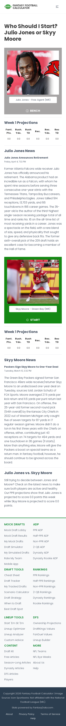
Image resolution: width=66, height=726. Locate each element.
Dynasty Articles (14, 668)
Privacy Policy (26, 714)
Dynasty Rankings (44, 598)
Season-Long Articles (17, 662)
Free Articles (11, 657)
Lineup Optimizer (14, 629)
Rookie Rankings (43, 603)
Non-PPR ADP (41, 541)
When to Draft (12, 603)
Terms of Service (50, 714)
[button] (57, 7)
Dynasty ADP (41, 552)
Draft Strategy (12, 598)
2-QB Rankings (42, 592)
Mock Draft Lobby (15, 530)
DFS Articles (11, 674)
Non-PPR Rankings (44, 586)
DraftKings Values (44, 629)
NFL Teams (39, 651)
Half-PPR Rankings (44, 581)
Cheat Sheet (12, 575)
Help (36, 668)
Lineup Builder (41, 640)
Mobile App (11, 564)
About (9, 714)
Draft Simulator (13, 547)
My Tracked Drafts (15, 586)
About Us (38, 662)
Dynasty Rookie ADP (45, 558)
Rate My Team (13, 558)
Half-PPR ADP (41, 535)
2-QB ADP (39, 547)
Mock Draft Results (15, 535)
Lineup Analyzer (14, 634)
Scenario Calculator (16, 592)
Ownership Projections (47, 623)
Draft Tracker (12, 581)
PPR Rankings (41, 575)
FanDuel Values (42, 634)
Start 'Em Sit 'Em (14, 623)
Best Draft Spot (13, 609)
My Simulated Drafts (16, 552)
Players (8, 679)
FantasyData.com (43, 707)
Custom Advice (14, 640)
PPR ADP (38, 530)
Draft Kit (9, 651)
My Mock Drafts (13, 541)
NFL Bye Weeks (42, 657)
